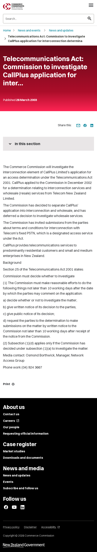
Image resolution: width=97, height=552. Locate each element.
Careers (11, 421)
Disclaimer (30, 527)
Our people (11, 427)
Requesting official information (25, 433)
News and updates (61, 30)
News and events (29, 30)
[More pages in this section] (48, 144)
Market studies (14, 451)
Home (7, 30)
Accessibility (50, 527)
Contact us (11, 414)
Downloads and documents (23, 457)
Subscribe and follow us (20, 488)
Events (8, 482)
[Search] (48, 18)
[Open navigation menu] (91, 5)
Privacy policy (11, 527)
